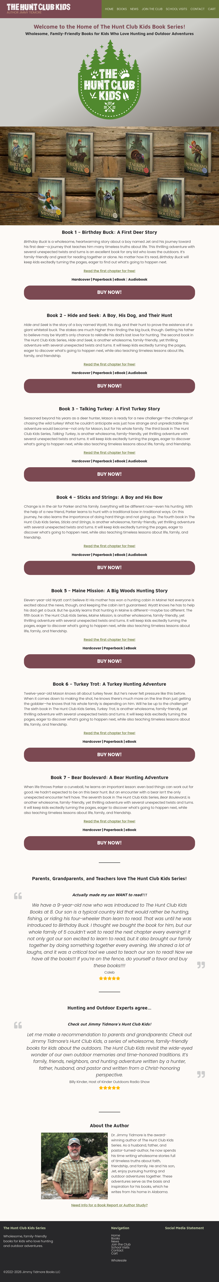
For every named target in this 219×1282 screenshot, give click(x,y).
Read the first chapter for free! (109, 270)
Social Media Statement (184, 1228)
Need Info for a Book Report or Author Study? (109, 1205)
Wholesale (119, 1260)
